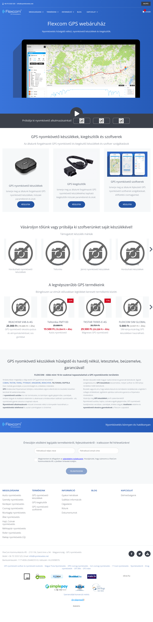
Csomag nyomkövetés (12, 508)
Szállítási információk (71, 499)
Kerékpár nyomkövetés (13, 504)
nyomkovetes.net (11, 12)
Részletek (25, 204)
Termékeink (51, 12)
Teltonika (57, 264)
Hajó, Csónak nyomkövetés (8, 523)
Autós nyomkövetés (11, 495)
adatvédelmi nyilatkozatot (73, 459)
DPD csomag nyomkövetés (78, 566)
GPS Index (87, 568)
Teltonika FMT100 (57, 322)
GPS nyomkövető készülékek (26, 185)
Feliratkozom (76, 471)
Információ (67, 12)
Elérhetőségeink (128, 495)
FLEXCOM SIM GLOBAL (132, 322)
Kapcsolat (91, 12)
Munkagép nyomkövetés (14, 512)
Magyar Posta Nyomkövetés (55, 566)
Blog (79, 12)
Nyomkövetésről (137, 566)
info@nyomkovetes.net (25, 4)
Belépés (146, 4)
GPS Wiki (77, 568)
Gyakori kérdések (70, 495)
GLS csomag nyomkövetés (100, 566)
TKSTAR (20, 264)
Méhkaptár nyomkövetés (14, 528)
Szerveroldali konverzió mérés (76, 594)
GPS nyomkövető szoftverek (127, 181)
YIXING (19, 383)
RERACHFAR (46, 383)
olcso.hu (126, 575)
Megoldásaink (35, 12)
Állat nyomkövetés (11, 517)
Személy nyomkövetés (12, 499)
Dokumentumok (69, 512)
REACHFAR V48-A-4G (20, 322)
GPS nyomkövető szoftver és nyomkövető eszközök (23, 566)
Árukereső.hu (76, 606)
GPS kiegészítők (76, 184)
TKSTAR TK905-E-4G (95, 322)
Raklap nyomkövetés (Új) (14, 537)
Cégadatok (67, 504)
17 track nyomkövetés (120, 566)
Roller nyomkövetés (11, 532)
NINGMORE (132, 264)
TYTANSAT (27, 383)
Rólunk (65, 508)
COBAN (95, 264)
